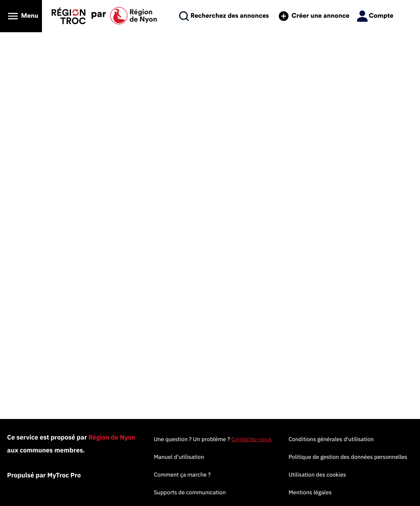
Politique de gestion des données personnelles (347, 456)
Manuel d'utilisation (179, 456)
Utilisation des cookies (317, 474)
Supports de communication (190, 492)
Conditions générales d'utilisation (331, 439)
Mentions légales (310, 492)
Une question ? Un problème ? (213, 439)
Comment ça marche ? (182, 474)
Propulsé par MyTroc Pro (44, 475)
